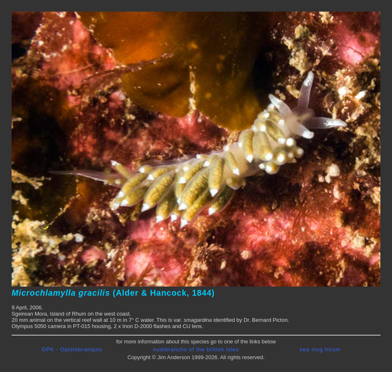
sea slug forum (320, 349)
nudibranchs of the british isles (196, 349)
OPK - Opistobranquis (71, 349)
